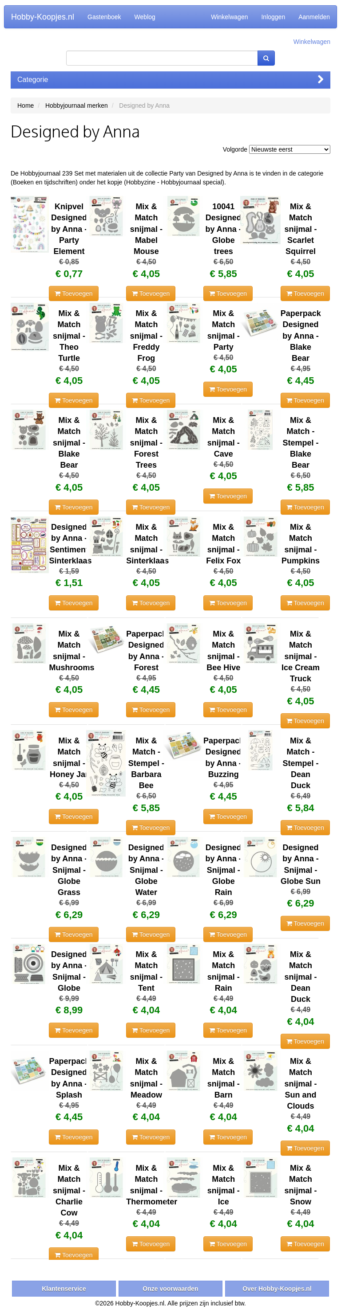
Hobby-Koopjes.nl (42, 16)
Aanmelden (314, 16)
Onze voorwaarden (170, 1288)
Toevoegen (73, 293)
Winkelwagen (229, 16)
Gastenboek (104, 16)
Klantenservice (64, 1288)
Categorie (170, 79)
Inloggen (273, 16)
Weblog (145, 16)
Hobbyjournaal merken (76, 105)
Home (25, 105)
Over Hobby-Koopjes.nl (277, 1288)
